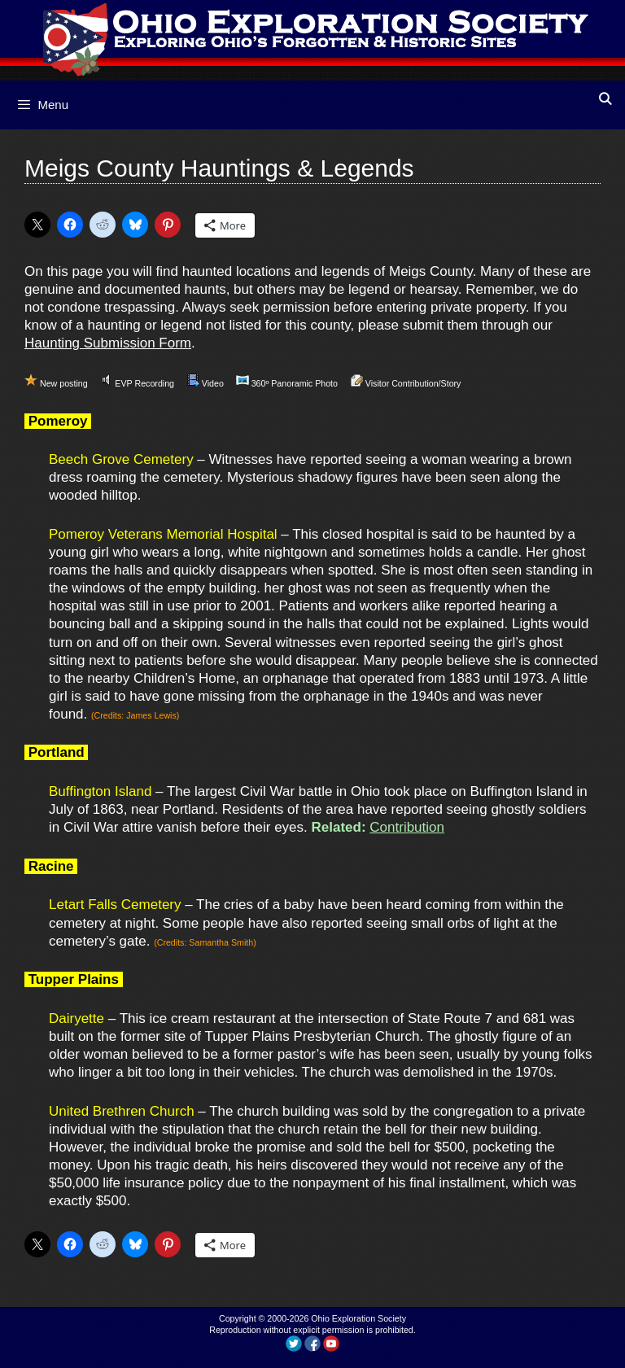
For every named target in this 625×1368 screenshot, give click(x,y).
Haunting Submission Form (107, 343)
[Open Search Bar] (605, 99)
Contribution (406, 827)
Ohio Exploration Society (358, 1318)
